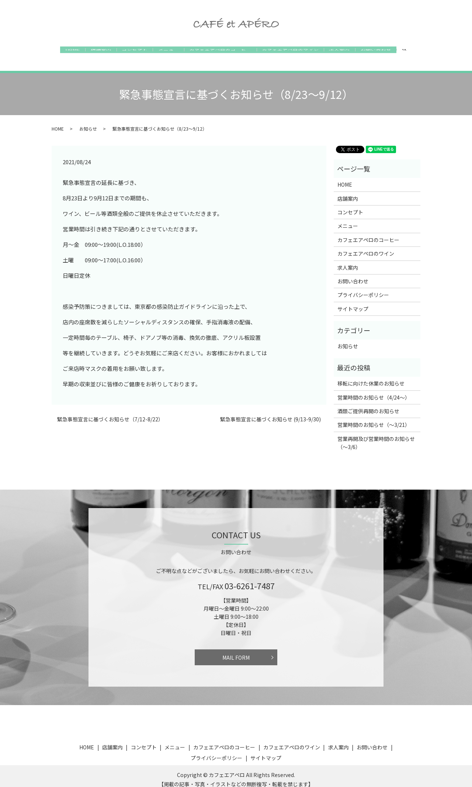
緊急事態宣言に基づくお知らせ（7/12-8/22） (110, 412)
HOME (55, 51)
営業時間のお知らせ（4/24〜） (373, 390)
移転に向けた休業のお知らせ (371, 376)
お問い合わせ (393, 51)
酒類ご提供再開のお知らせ (368, 404)
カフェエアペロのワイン (297, 51)
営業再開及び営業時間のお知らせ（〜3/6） (376, 435)
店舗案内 (88, 51)
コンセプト (127, 51)
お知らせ (88, 121)
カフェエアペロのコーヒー (223, 51)
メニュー (166, 51)
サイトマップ (352, 302)
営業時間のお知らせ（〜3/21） (373, 417)
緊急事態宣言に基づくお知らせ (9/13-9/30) (270, 412)
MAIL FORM (236, 650)
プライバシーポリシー (363, 287)
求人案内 (351, 51)
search (428, 52)
